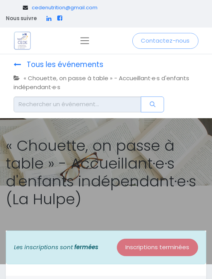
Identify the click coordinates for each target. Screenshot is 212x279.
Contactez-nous (165, 40)
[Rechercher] (152, 104)
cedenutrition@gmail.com (64, 7)
